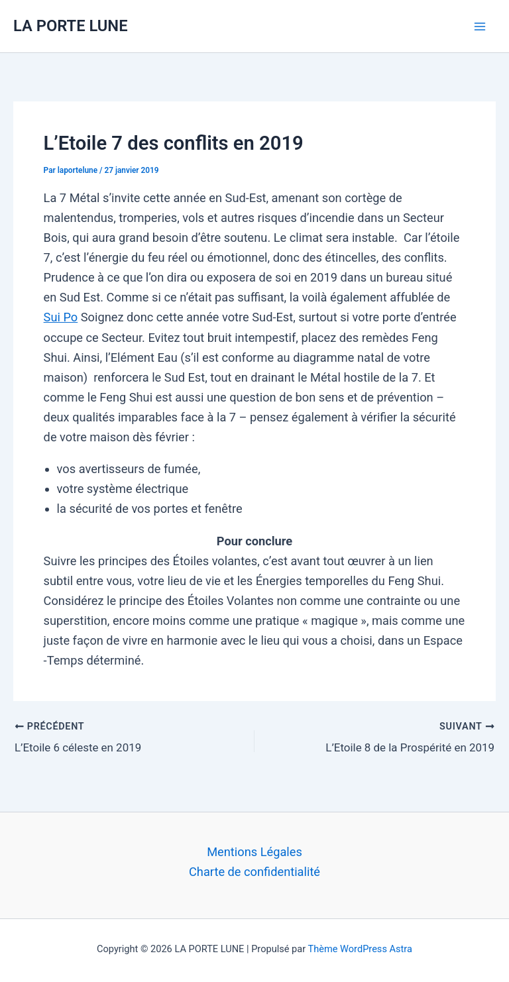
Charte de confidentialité (254, 868)
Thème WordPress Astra (360, 946)
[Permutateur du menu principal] (480, 26)
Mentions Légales (254, 848)
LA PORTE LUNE (70, 26)
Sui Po (61, 317)
